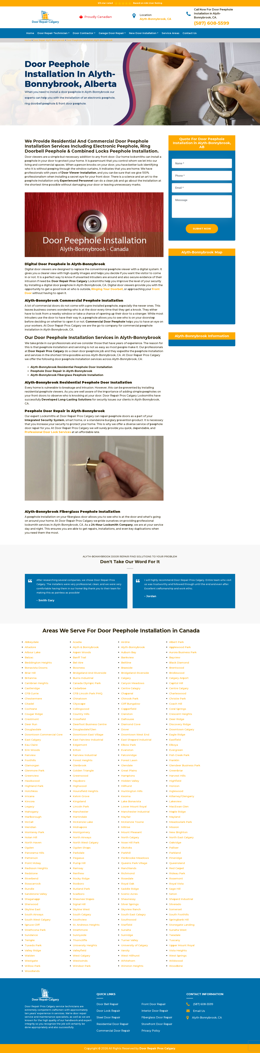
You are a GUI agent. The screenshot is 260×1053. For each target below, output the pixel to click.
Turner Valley (129, 940)
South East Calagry (134, 914)
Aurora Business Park (183, 652)
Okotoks (127, 847)
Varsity (125, 950)
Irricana (30, 796)
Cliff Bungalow (131, 703)
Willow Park (33, 965)
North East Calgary (182, 837)
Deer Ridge (176, 719)
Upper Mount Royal (182, 945)
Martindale (80, 816)
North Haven (33, 842)
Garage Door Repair (111, 33)
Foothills (30, 760)
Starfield (126, 924)
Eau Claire (31, 744)
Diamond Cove (131, 724)
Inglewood (176, 791)
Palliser (174, 847)
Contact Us (189, 33)
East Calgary (33, 739)
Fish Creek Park (179, 755)
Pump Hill (79, 863)
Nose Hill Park (130, 842)
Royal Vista (176, 883)
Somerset (175, 909)
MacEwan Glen (179, 806)
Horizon (174, 786)
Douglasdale (33, 729)
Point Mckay (33, 863)
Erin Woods (32, 750)
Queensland (177, 863)
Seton (173, 893)
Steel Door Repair (108, 1017)
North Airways (82, 837)
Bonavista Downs (36, 667)
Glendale (127, 765)
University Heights (85, 945)
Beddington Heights (38, 662)
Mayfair (126, 816)
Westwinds (80, 960)
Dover (125, 729)
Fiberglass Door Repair (156, 1017)
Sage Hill (175, 888)
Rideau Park (177, 873)
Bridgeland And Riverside (90, 672)
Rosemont (176, 878)
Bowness (79, 667)
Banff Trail (79, 657)
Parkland (175, 852)
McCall (29, 821)
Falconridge (129, 755)
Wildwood (176, 960)
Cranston (127, 714)
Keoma (126, 796)
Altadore (30, 647)
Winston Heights (132, 965)
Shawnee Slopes (84, 899)
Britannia (31, 678)
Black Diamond (179, 662)
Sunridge (127, 935)
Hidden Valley (130, 780)
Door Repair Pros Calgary (157, 1048)
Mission (174, 827)
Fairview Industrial (85, 755)
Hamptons (128, 775)
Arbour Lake (33, 652)
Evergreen (176, 750)
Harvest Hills (177, 775)
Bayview (174, 657)
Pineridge (175, 857)
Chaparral (127, 693)
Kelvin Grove (81, 796)
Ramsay (78, 868)
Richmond (128, 873)
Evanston (127, 750)
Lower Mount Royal (134, 806)
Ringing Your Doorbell (107, 289)
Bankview (127, 657)
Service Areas (170, 33)
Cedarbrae (80, 688)
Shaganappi (33, 899)
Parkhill (126, 852)
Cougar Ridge (34, 714)
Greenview (32, 775)
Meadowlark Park (181, 821)
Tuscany (174, 940)
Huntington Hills (132, 791)
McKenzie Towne (132, 821)
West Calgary (82, 955)
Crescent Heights (181, 714)
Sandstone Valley (36, 893)
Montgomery (82, 832)
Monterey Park (35, 832)
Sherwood (31, 904)
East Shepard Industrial (136, 739)
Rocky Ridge (81, 878)
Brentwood (176, 667)
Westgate (31, 960)
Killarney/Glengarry (182, 796)
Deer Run (31, 724)
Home (30, 33)
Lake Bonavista (131, 801)
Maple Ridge (177, 811)
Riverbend (31, 878)
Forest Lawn (129, 760)
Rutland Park (81, 888)
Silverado (175, 904)
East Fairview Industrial (88, 739)
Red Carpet (177, 868)
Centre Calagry (131, 688)
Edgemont (80, 744)
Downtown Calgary (182, 729)
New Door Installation (142, 33)
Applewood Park (180, 647)
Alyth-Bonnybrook (133, 647)
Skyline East (33, 909)
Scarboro (79, 893)
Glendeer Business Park (185, 765)
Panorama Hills (35, 852)
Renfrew (78, 873)
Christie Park (177, 698)
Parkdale (79, 852)
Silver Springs (130, 904)
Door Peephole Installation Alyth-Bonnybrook (89, 40)
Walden (30, 955)
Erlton (77, 750)
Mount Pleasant (132, 832)
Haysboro (79, 780)
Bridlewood (177, 672)
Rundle (29, 888)
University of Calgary (135, 945)
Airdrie (125, 642)
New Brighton (178, 832)
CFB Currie (32, 693)
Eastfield (175, 739)
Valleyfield (79, 950)
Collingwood (81, 708)
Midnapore (80, 827)
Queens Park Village (134, 863)
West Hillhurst (130, 955)
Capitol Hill (176, 683)
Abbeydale (32, 642)
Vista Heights (178, 950)
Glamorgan (32, 765)
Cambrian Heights (37, 683)
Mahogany (32, 811)
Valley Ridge (33, 950)
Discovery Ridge (180, 724)
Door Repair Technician (52, 33)
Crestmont (32, 719)
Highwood (80, 786)
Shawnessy (128, 899)
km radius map (202, 292)
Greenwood (81, 775)
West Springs (178, 955)
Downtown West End (135, 734)
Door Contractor (83, 33)
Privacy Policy (150, 1030)
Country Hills (81, 714)
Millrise (125, 827)
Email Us (199, 1011)
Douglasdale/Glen (85, 729)
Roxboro (79, 883)
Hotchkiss (31, 791)
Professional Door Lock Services (48, 432)
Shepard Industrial (181, 899)
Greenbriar (176, 770)
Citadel (29, 703)
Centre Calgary (179, 688)
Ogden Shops (82, 847)
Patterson (31, 857)
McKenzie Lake (83, 821)
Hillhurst (126, 786)
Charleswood (178, 693)
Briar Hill (30, 672)
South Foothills (179, 914)
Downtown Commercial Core (44, 734)
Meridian (30, 827)
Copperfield (129, 708)
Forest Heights (83, 760)
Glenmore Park (35, 770)
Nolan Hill (31, 837)
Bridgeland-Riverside (135, 672)
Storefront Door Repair (156, 1024)
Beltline (126, 662)
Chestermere (33, 698)
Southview (80, 919)
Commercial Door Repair (113, 1030)
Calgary (126, 678)
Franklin (174, 760)
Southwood (129, 919)
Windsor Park (82, 965)
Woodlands (32, 971)
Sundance (31, 935)
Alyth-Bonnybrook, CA (155, 19)
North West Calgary (86, 842)
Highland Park (34, 786)
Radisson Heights (37, 868)
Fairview (30, 755)
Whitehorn (128, 960)
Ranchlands (129, 868)
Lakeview (175, 801)
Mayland (175, 816)
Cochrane (31, 708)
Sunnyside (80, 935)
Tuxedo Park (33, 945)
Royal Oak (128, 883)
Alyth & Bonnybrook (86, 647)
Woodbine (176, 965)
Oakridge (175, 842)
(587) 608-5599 (211, 23)
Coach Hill (176, 703)
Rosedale (127, 878)
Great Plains (129, 770)
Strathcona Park (35, 929)
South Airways (34, 914)
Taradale (175, 935)
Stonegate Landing (182, 924)
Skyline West (81, 909)
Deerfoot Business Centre (90, 724)
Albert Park (176, 642)
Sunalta (126, 929)
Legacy (29, 806)
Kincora (30, 801)
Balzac (29, 657)
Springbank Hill (179, 919)
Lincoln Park (81, 806)
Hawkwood (32, 780)
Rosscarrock (33, 883)
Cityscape (79, 703)
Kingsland (79, 801)
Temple (30, 940)
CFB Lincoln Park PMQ (88, 693)
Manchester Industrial (135, 811)
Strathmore (80, 929)
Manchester (81, 811)
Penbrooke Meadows (135, 857)
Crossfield (79, 719)
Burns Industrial (83, 678)
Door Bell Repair (107, 1004)
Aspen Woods (82, 652)
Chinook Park (130, 698)
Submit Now (202, 229)
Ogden (29, 847)
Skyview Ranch (131, 909)
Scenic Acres (129, 893)
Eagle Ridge (177, 734)
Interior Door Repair (154, 1010)
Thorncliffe (80, 940)
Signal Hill (79, 904)
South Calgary (82, 914)
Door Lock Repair (108, 1010)
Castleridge (32, 688)
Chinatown (80, 698)
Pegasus (79, 857)
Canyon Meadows (133, 683)
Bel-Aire (78, 662)
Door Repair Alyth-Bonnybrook (48, 40)
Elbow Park (128, 744)
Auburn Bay (129, 652)
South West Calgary (38, 919)
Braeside (127, 667)
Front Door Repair (153, 1004)
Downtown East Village (88, 734)
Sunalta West (178, 929)
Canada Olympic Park (87, 683)
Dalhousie (127, 719)
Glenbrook (80, 765)
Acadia (77, 642)
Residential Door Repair (113, 1024)
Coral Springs (178, 708)
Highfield (175, 780)
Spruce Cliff (32, 924)
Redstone (31, 873)
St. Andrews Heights (86, 924)
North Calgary (130, 837)
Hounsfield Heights (86, 791)
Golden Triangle (83, 770)
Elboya (173, 744)
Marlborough (33, 816)
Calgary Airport (179, 678)
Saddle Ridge (130, 888)
